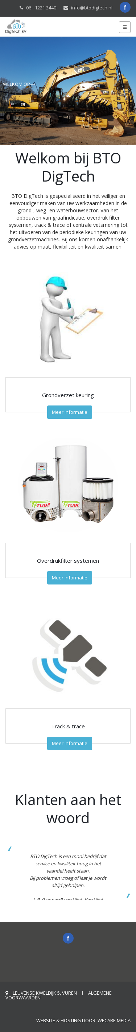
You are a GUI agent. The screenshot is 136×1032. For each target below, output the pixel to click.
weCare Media (114, 1020)
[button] (124, 872)
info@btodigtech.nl (91, 7)
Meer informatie (69, 412)
